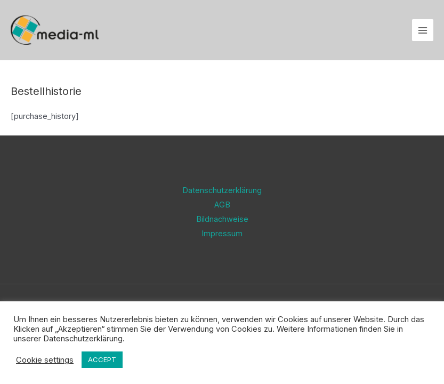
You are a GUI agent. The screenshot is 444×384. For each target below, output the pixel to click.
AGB (222, 205)
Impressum (222, 233)
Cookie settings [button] (45, 360)
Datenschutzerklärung (222, 190)
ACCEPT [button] (102, 359)
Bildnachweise (222, 219)
